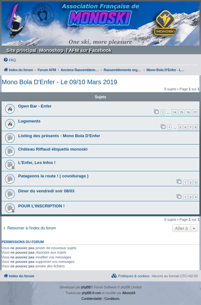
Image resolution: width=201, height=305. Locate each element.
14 (174, 112)
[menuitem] (9, 60)
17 (195, 112)
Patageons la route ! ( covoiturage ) (53, 176)
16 (188, 112)
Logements (29, 121)
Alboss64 (128, 293)
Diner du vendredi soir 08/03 (46, 191)
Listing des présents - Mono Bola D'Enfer (59, 135)
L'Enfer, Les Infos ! (36, 162)
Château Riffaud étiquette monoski (53, 149)
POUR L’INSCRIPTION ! (41, 206)
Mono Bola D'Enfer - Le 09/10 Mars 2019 (59, 82)
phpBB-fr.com (91, 293)
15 (181, 112)
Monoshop (51, 50)
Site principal (21, 50)
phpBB (86, 287)
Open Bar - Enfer (35, 106)
